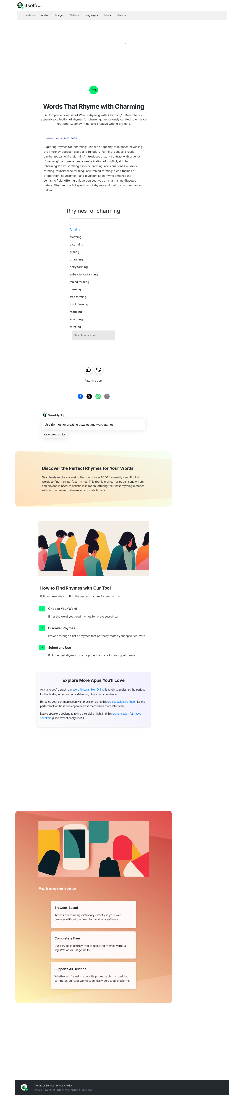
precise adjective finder (121, 701)
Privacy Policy (64, 1085)
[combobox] (93, 335)
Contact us (87, 1089)
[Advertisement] (200, 128)
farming (75, 229)
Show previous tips (54, 434)
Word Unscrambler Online (88, 689)
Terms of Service (44, 1085)
